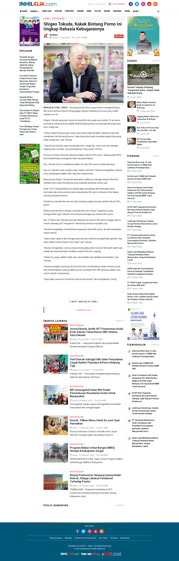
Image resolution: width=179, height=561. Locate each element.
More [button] (135, 11)
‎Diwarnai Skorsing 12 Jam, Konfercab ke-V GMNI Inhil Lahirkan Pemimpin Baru (139, 165)
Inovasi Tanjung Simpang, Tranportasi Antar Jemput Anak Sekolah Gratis (143, 90)
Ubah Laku (47, 11)
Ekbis (89, 11)
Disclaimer (125, 538)
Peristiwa (69, 11)
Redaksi (68, 538)
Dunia (127, 11)
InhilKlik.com (84, 309)
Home (23, 11)
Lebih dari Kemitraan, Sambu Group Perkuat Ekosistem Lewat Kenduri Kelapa (142, 224)
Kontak (114, 538)
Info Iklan (103, 538)
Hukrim (80, 11)
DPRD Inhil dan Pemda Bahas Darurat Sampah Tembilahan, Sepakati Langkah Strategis (140, 271)
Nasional (117, 11)
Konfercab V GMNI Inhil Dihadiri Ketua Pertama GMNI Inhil (145, 366)
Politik (97, 11)
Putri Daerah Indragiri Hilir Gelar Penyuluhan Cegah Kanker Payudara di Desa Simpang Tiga (96, 362)
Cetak (119, 36)
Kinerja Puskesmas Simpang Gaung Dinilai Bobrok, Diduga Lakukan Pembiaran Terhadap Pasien (95, 478)
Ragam (107, 11)
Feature (58, 11)
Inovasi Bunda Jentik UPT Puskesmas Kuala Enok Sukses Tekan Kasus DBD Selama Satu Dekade (96, 332)
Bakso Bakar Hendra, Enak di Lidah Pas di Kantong (146, 105)
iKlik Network (116, 4)
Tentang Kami (55, 538)
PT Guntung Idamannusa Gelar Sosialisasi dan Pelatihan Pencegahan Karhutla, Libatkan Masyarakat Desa (143, 425)
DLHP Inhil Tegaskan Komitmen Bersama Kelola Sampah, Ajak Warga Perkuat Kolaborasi (141, 210)
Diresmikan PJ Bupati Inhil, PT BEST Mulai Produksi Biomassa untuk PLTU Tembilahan (29, 115)
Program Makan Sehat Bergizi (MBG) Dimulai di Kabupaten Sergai (92, 449)
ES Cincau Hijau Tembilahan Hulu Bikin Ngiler (147, 142)
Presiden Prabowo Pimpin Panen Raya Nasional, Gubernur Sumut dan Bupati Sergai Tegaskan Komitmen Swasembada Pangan (29, 84)
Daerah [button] (33, 11)
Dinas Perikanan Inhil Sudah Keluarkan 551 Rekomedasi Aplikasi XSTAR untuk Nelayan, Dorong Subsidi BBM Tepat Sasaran (141, 193)
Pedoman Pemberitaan (85, 538)
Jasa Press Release (135, 452)
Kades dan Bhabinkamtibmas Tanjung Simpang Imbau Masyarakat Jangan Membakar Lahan (145, 442)
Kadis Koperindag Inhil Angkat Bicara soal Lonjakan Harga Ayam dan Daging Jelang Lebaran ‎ (142, 296)
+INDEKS (119, 321)
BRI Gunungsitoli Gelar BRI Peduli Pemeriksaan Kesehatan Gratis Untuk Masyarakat (92, 393)
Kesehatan (58, 19)
